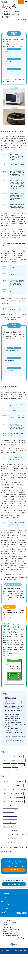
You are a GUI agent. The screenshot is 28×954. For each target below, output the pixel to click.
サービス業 (21, 761)
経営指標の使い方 (8, 814)
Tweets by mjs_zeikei (7, 851)
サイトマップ (6, 920)
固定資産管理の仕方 (9, 789)
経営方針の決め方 (19, 797)
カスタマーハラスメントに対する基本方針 (12, 938)
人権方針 (5, 925)
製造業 (6, 761)
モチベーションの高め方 (10, 818)
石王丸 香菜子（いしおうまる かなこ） (13, 733)
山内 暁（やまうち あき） (11, 728)
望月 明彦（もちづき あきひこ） (13, 722)
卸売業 (20, 757)
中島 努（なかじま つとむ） (12, 740)
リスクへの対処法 (8, 834)
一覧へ (11, 912)
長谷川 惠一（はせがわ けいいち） (13, 706)
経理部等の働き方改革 (9, 822)
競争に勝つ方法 (8, 826)
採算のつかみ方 (8, 793)
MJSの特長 (4, 893)
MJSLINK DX (7, 618)
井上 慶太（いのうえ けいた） (12, 710)
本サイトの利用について (8, 922)
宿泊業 (14, 765)
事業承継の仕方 (19, 802)
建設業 (13, 761)
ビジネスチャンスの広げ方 (10, 830)
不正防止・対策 (8, 802)
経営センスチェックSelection (14, 683)
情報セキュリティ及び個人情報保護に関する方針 (9, 932)
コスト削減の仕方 (21, 834)
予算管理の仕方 (20, 781)
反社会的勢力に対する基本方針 (10, 929)
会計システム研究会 (9, 698)
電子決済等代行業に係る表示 (9, 935)
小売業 (13, 757)
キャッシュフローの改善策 (10, 810)
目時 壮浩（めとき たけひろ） (12, 718)
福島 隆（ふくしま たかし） (12, 714)
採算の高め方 (7, 785)
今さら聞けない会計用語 (10, 842)
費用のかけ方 (19, 793)
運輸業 (21, 765)
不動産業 (6, 765)
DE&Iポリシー (6, 927)
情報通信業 (7, 769)
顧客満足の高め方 (8, 781)
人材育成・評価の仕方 (9, 806)
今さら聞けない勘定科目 (10, 838)
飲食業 (6, 757)
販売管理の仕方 (21, 789)
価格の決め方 (7, 797)
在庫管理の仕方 (18, 785)
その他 (15, 769)
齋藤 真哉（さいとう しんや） (12, 702)
